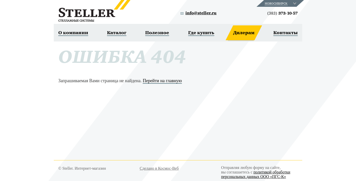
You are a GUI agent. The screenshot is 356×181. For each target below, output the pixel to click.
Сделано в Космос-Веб (159, 168)
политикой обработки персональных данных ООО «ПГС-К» (255, 174)
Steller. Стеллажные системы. (94, 11)
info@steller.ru (201, 13)
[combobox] (281, 3)
